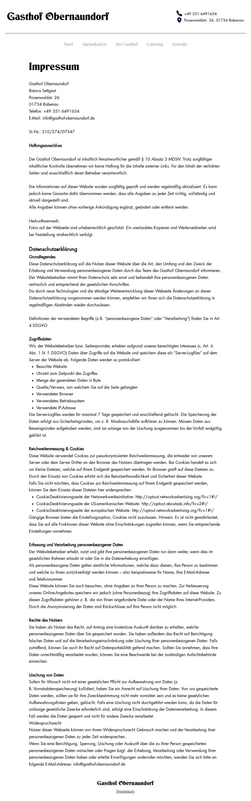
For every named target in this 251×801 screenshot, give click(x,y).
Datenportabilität (116, 647)
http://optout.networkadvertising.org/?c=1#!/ (176, 497)
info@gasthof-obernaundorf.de (69, 118)
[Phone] (179, 13)
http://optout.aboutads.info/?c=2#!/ (175, 503)
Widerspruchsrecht (119, 729)
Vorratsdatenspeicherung (55, 688)
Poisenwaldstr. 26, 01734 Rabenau (214, 20)
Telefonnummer (49, 579)
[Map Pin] (179, 20)
